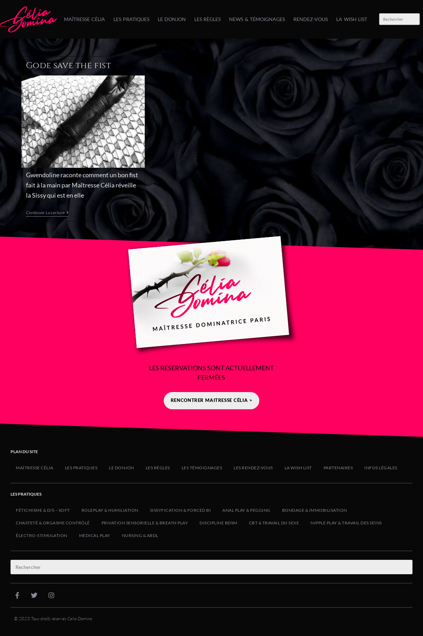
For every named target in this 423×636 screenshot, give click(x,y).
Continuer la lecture (47, 212)
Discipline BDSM (218, 522)
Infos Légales (380, 467)
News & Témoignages (257, 19)
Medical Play (94, 535)
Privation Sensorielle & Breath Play (145, 522)
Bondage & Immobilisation (314, 510)
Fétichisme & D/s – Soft (43, 510)
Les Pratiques (131, 19)
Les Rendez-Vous (253, 467)
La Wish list (351, 19)
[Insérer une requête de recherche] (399, 19)
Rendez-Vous (310, 19)
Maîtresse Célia (84, 19)
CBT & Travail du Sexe (274, 522)
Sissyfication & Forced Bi (180, 510)
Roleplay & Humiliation (110, 510)
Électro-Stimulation (41, 535)
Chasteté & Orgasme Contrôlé (53, 522)
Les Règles (207, 19)
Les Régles (158, 467)
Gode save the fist (68, 65)
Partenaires (338, 467)
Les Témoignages (202, 467)
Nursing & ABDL (140, 535)
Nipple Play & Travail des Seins (346, 522)
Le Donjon (172, 19)
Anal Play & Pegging (246, 510)
